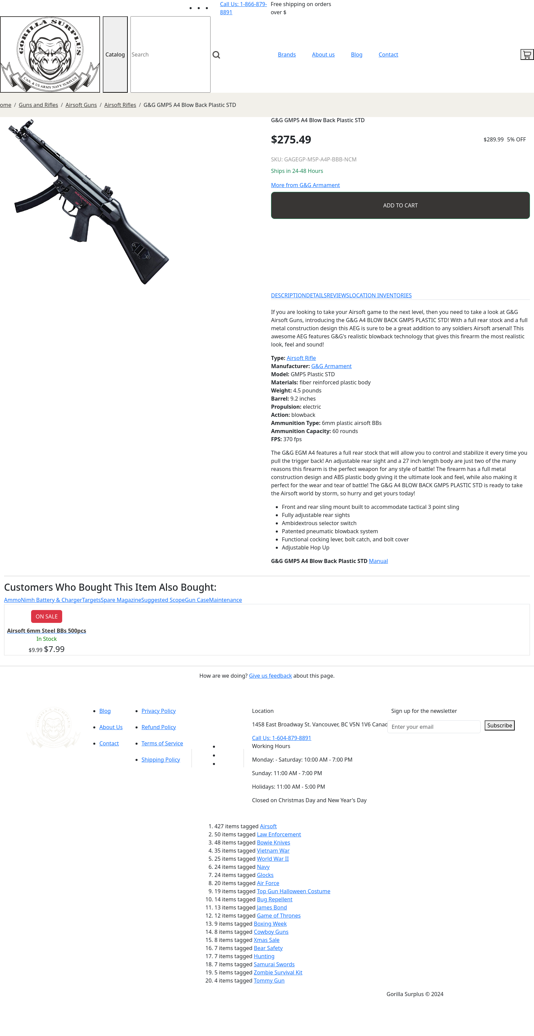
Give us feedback (270, 675)
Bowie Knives (273, 842)
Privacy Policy (159, 711)
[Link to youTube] (223, 746)
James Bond (272, 907)
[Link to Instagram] (216, 8)
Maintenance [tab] (225, 600)
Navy (263, 867)
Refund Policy (159, 727)
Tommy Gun (269, 980)
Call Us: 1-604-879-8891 (281, 738)
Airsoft (268, 826)
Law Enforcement (279, 834)
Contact (388, 54)
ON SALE (46, 616)
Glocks (265, 875)
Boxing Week (270, 923)
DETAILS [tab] (316, 295)
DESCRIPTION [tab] (288, 295)
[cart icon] (527, 54)
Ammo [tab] (12, 600)
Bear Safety (268, 948)
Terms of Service (162, 743)
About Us (111, 727)
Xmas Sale (267, 940)
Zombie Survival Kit (278, 972)
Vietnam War (273, 850)
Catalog (115, 54)
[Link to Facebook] (223, 755)
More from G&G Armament (305, 185)
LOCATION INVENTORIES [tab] (380, 295)
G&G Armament (331, 366)
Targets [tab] (91, 600)
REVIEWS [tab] (338, 295)
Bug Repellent (274, 899)
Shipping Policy (161, 759)
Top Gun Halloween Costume (293, 891)
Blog (356, 54)
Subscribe (499, 725)
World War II (273, 858)
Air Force (268, 883)
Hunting (264, 956)
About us (323, 54)
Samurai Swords (274, 964)
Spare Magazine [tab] (121, 600)
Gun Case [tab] (197, 600)
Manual (378, 561)
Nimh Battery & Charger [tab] (51, 600)
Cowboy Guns (271, 932)
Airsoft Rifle (301, 358)
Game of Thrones (278, 915)
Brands (287, 54)
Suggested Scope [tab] (163, 600)
